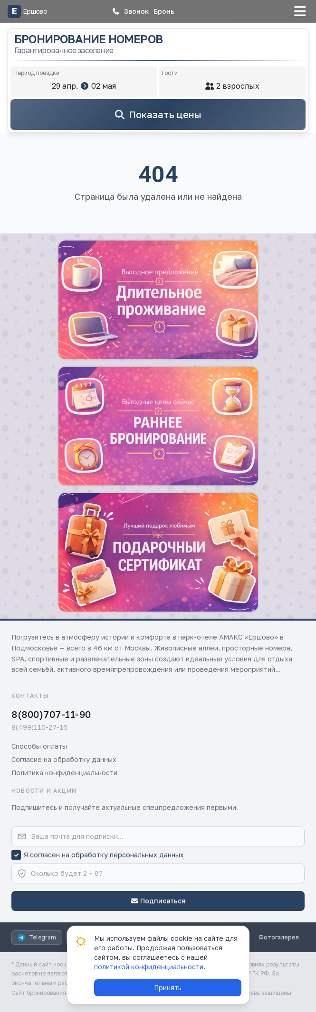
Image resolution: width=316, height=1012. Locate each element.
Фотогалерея (279, 937)
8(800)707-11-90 (51, 714)
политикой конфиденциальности (148, 967)
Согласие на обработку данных (63, 759)
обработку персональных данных (127, 855)
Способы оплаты (39, 746)
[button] (130, 11)
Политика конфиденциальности (64, 773)
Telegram (37, 937)
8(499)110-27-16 (39, 727)
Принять (168, 988)
